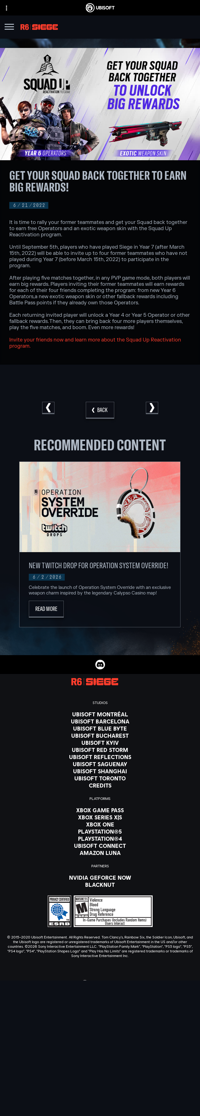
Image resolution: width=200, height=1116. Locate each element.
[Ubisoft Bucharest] (100, 735)
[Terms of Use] (100, 1096)
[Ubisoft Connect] (100, 1042)
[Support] (100, 1065)
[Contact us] (100, 1079)
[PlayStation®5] (100, 831)
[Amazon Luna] (100, 853)
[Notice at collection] (100, 1105)
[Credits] (100, 785)
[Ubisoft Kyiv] (100, 743)
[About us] (100, 1050)
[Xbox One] (100, 824)
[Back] (100, 410)
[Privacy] (100, 1088)
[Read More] (46, 609)
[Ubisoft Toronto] (100, 778)
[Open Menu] (9, 28)
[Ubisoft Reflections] (100, 757)
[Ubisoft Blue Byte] (100, 728)
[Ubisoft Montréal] (100, 714)
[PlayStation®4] (100, 838)
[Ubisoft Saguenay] (100, 764)
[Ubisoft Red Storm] (100, 750)
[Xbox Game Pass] (100, 810)
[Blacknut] (100, 885)
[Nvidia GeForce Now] (100, 877)
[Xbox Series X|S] (100, 817)
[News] (100, 1057)
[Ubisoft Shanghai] (100, 771)
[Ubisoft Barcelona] (100, 721)
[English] (100, 983)
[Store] (100, 1034)
